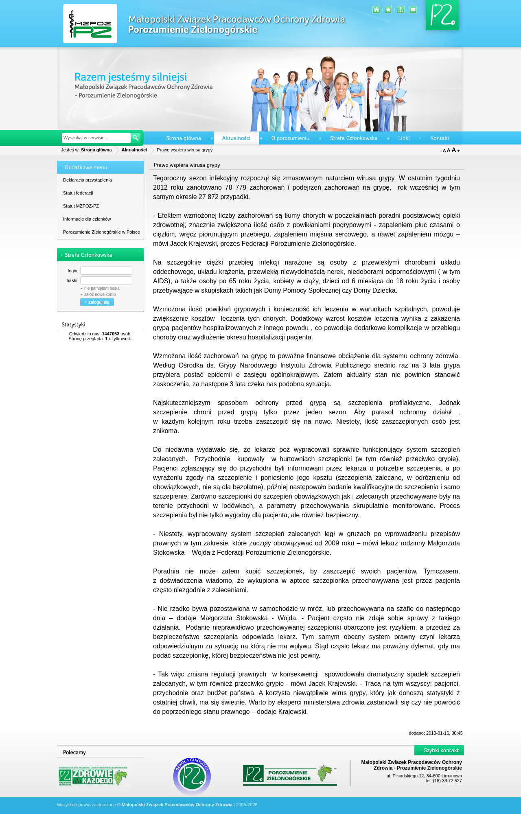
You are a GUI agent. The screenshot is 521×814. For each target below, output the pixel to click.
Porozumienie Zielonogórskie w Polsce (101, 232)
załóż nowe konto (100, 294)
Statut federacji (78, 192)
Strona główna (96, 149)
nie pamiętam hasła (102, 288)
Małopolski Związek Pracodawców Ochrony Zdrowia (177, 804)
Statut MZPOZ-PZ (81, 206)
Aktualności (134, 149)
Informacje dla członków (87, 219)
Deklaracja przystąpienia (87, 179)
